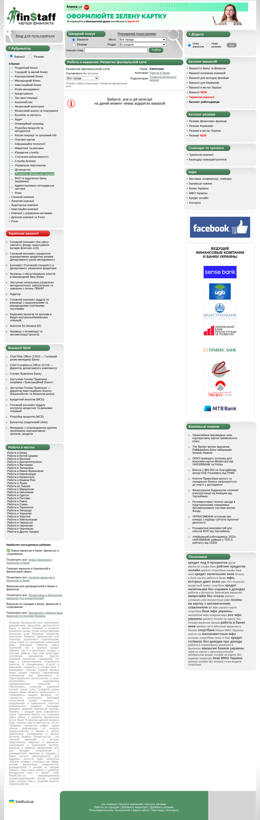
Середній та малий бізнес (31, 72)
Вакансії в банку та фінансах (207, 68)
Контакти (195, 202)
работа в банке (216, 577)
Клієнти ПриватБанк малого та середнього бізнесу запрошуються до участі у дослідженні (215, 481)
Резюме (82, 44)
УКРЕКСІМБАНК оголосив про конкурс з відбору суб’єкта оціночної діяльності (216, 519)
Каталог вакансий (131, 804)
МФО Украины (198, 193)
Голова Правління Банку (25, 373)
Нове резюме (216, 45)
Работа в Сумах (17, 504)
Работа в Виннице (19, 458)
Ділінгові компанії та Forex (28, 217)
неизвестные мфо (218, 599)
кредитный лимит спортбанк (206, 585)
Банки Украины (199, 188)
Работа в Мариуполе (20, 489)
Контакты (173, 810)
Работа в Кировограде (21, 473)
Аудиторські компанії (24, 205)
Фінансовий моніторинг (30, 106)
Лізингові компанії (22, 200)
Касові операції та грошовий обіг (36, 135)
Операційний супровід (29, 123)
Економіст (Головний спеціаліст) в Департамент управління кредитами (33, 267)
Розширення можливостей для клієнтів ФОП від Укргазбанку (212, 530)
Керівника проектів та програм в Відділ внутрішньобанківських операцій (31, 317)
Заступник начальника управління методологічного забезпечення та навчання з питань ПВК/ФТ (32, 285)
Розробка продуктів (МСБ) (27, 416)
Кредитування (24, 93)
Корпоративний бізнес (29, 76)
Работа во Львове (18, 486)
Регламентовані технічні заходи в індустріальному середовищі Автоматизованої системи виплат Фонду (214, 506)
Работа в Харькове (19, 513)
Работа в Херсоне (19, 516)
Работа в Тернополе (20, 507)
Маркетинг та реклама (29, 148)
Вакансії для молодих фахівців (209, 77)
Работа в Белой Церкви (22, 455)
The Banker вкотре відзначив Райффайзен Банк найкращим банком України (212, 449)
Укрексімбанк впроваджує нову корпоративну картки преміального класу (215, 438)
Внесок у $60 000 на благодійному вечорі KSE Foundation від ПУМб (215, 471)
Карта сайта (141, 810)
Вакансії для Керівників (204, 82)
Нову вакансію (198, 45)
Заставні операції (26, 97)
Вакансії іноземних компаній (207, 73)
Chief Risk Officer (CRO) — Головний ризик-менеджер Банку (33, 358)
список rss (194, 633)
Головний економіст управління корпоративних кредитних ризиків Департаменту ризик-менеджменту (32, 256)
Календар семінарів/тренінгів (208, 159)
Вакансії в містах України (205, 87)
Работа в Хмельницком (22, 519)
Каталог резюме (155, 804)
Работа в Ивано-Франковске (25, 470)
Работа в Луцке (17, 483)
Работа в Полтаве (18, 498)
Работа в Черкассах (20, 522)
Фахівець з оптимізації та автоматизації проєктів (26, 333)
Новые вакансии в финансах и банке (29, 561)
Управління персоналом (30, 165)
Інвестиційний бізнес (28, 84)
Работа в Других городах (23, 531)
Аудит (18, 119)
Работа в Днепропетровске (24, 461)
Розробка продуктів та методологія (29, 129)
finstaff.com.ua (25, 801)
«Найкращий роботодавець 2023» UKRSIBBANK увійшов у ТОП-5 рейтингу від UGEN (214, 539)
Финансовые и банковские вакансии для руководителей (34, 597)
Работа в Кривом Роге (21, 480)
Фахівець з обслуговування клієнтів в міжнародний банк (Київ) (33, 275)
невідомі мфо (218, 615)
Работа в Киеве (17, 452)
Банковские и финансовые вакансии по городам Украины (35, 614)
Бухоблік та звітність (28, 115)
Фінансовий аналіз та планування (36, 110)
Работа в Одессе (18, 495)
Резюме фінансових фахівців (208, 121)
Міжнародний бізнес (28, 80)
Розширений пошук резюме (137, 34)
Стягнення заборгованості (32, 156)
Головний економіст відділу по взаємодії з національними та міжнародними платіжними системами (29, 304)
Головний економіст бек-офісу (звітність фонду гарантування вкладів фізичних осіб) (29, 244)
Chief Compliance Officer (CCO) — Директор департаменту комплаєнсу (33, 366)
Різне (18, 192)
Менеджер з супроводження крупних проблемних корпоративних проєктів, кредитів (33, 430)
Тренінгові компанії (201, 154)
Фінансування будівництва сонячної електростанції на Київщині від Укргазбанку (216, 493)
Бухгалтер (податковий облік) (29, 422)
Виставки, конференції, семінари (210, 178)
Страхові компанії (22, 196)
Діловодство (23, 169)
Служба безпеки (25, 161)
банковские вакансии (228, 592)
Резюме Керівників (201, 125)
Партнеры (157, 810)
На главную (109, 804)
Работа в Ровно (17, 501)
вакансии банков (209, 622)
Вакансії (198, 92)
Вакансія (82, 39)
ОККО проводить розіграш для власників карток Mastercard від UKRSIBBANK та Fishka (213, 461)
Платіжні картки (25, 139)
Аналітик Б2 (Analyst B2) (25, 325)
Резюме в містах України (205, 130)
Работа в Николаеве (20, 492)
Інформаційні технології (30, 143)
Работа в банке (160, 72)
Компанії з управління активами (31, 213)
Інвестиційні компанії (24, 209)
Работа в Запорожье (20, 467)
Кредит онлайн (198, 197)
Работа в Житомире (20, 464)
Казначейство (24, 102)
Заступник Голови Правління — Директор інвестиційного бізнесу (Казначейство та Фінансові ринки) (32, 390)
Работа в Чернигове (20, 525)
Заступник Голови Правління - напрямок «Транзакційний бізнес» (32, 381)
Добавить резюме (162, 807)
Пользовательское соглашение (109, 810)
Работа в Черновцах (20, 528)
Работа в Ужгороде (19, 510)
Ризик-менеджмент (27, 89)
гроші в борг (222, 637)
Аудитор (15, 293)
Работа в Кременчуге (21, 477)
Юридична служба (27, 152)
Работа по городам (106, 807)
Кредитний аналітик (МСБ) (27, 399)
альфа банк (208, 566)
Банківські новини (200, 183)
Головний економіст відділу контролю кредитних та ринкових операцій (31, 408)
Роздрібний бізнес (26, 67)
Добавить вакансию (135, 807)
